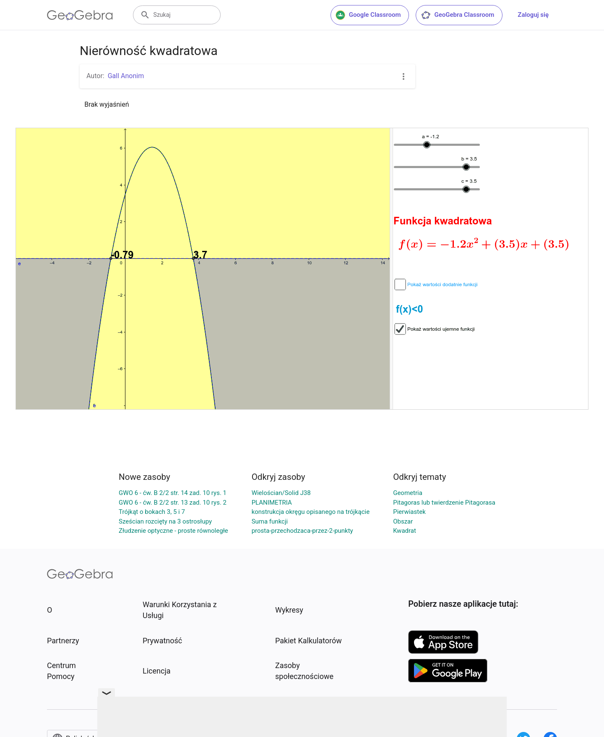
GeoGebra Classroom (457, 15)
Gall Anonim (126, 76)
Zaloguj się (533, 14)
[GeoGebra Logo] (80, 15)
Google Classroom (368, 15)
